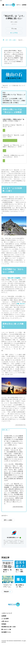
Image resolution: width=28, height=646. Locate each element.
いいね (14, 28)
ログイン (19, 4)
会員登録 (24, 4)
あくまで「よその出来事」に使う (13, 98)
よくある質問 (5, 618)
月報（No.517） (21, 303)
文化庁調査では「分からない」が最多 (14, 100)
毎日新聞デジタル (6, 632)
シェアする (14, 32)
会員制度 (3, 616)
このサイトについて (6, 613)
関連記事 (6, 591)
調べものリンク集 (6, 629)
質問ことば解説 (14, 22)
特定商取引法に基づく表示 (8, 626)
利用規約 (3, 624)
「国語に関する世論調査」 (14, 278)
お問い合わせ (5, 621)
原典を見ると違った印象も (11, 102)
